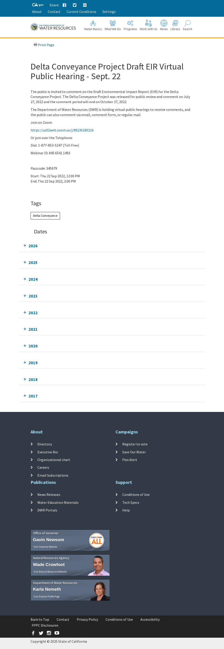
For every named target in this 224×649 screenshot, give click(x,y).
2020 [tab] (33, 346)
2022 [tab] (33, 312)
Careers (43, 467)
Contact (54, 11)
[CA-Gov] (37, 5)
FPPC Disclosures (45, 625)
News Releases (48, 494)
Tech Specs (130, 502)
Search (187, 25)
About (37, 11)
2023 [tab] (33, 296)
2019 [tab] (33, 362)
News (164, 25)
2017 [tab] (33, 396)
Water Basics (93, 25)
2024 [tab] (33, 279)
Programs (130, 25)
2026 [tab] (33, 245)
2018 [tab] (33, 379)
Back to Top (40, 619)
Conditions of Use (136, 494)
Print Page (44, 45)
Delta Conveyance (45, 216)
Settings (109, 11)
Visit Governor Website (45, 546)
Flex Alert (129, 459)
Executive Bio (47, 452)
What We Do (113, 25)
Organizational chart (53, 459)
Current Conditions (81, 11)
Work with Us (148, 25)
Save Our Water (134, 452)
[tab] (112, 246)
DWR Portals (47, 510)
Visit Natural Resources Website (50, 571)
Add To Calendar (48, 190)
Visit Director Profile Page (47, 596)
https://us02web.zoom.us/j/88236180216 (62, 130)
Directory (44, 444)
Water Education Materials (58, 502)
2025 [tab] (33, 262)
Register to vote (135, 444)
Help (126, 510)
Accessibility (150, 619)
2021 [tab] (33, 329)
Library (175, 25)
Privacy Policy (87, 619)
